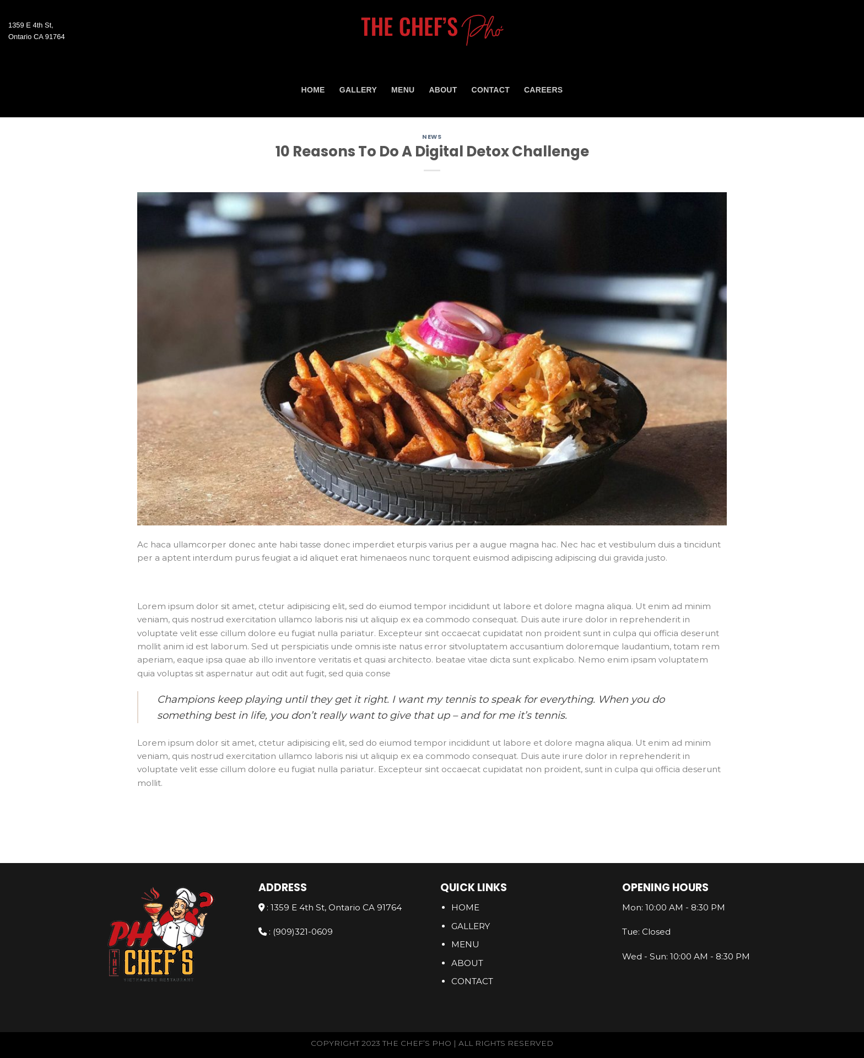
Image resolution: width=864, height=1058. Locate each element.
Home (313, 89)
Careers (543, 89)
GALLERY (358, 89)
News (431, 137)
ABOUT (443, 89)
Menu (402, 89)
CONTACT (491, 89)
